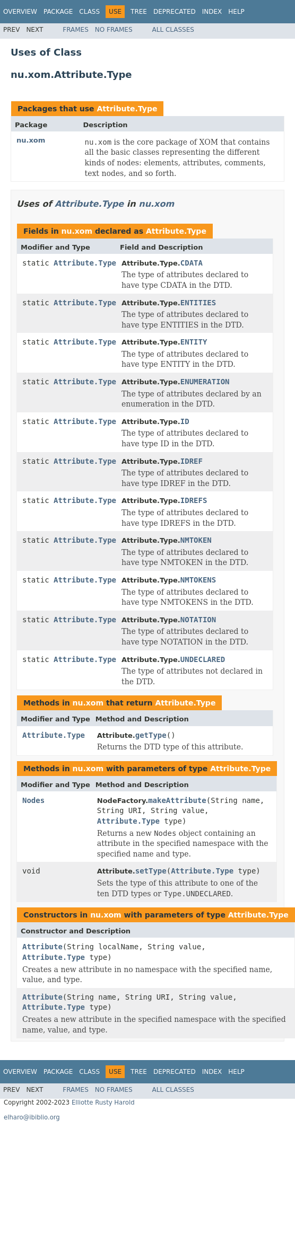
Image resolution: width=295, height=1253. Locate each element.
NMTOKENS (198, 580)
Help (236, 11)
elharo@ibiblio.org (32, 1117)
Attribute (42, 946)
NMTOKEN (196, 540)
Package (58, 11)
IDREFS (193, 500)
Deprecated (174, 11)
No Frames (114, 29)
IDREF (191, 461)
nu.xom (30, 140)
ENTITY (193, 342)
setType (151, 871)
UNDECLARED (202, 659)
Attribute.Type (127, 108)
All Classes (173, 29)
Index (212, 11)
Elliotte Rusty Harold (103, 1102)
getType (151, 735)
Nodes (33, 800)
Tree (139, 11)
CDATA (191, 263)
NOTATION (198, 619)
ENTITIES (198, 302)
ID (184, 421)
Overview (20, 11)
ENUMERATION (205, 381)
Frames (76, 29)
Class (89, 11)
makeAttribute (177, 800)
